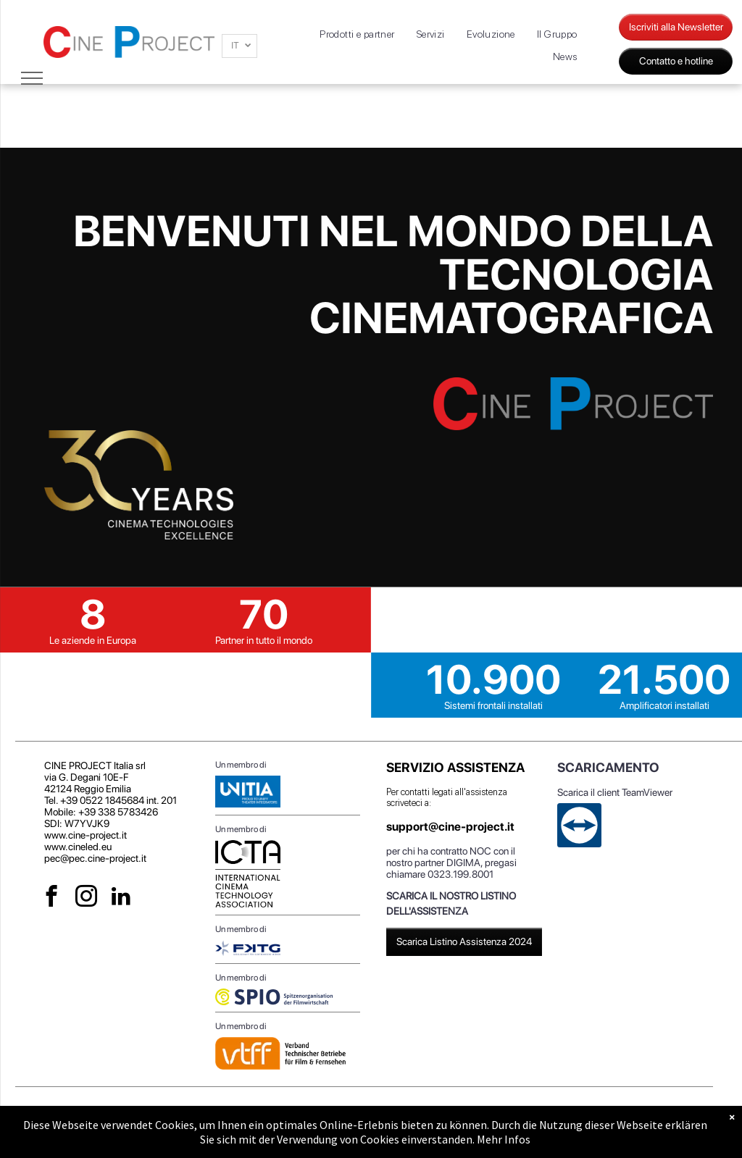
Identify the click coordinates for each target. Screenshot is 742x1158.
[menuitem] (357, 34)
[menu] (32, 78)
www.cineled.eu (78, 846)
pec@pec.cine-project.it (95, 858)
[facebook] (52, 898)
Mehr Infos (503, 1139)
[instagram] (86, 898)
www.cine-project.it (85, 835)
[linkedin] (121, 898)
